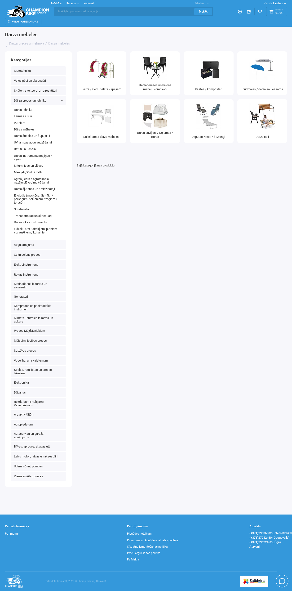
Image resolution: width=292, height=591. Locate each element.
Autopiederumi (23, 424)
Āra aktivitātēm (24, 414)
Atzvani (254, 546)
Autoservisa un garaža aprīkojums (29, 435)
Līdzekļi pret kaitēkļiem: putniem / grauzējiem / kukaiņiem (35, 230)
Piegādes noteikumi (139, 533)
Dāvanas (20, 392)
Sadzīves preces (25, 350)
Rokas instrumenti (26, 274)
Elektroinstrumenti (26, 264)
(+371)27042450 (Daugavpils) (269, 537)
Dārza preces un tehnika (38, 100)
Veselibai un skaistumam (31, 360)
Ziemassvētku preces (28, 476)
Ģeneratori (21, 296)
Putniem (19, 123)
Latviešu (275, 3)
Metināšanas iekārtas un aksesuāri (30, 285)
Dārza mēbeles (24, 129)
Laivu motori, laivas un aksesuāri (36, 456)
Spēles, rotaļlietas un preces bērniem (33, 371)
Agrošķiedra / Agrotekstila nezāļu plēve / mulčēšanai (31, 180)
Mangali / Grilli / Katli (28, 172)
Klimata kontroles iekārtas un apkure (33, 319)
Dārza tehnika (23, 110)
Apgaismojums (24, 244)
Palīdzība (56, 3)
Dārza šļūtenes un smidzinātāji (34, 189)
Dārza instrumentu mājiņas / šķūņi (33, 157)
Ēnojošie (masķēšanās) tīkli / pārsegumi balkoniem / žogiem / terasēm (35, 199)
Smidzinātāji (22, 209)
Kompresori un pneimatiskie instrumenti (32, 307)
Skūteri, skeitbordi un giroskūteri (35, 90)
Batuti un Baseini (25, 149)
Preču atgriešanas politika (143, 553)
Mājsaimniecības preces (30, 340)
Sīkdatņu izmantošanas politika (147, 546)
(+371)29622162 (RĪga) (265, 542)
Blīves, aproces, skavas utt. (32, 446)
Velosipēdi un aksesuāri (30, 80)
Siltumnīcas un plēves (28, 165)
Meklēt (203, 11)
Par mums (72, 3)
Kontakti (89, 3)
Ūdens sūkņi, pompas (28, 466)
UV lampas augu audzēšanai (33, 142)
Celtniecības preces (27, 254)
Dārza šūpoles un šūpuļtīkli (32, 136)
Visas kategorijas (23, 21)
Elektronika (21, 382)
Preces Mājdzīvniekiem (29, 330)
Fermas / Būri (23, 116)
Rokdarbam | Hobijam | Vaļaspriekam (29, 403)
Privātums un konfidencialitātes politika (152, 540)
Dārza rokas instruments (30, 222)
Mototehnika (22, 70)
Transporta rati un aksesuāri (33, 216)
